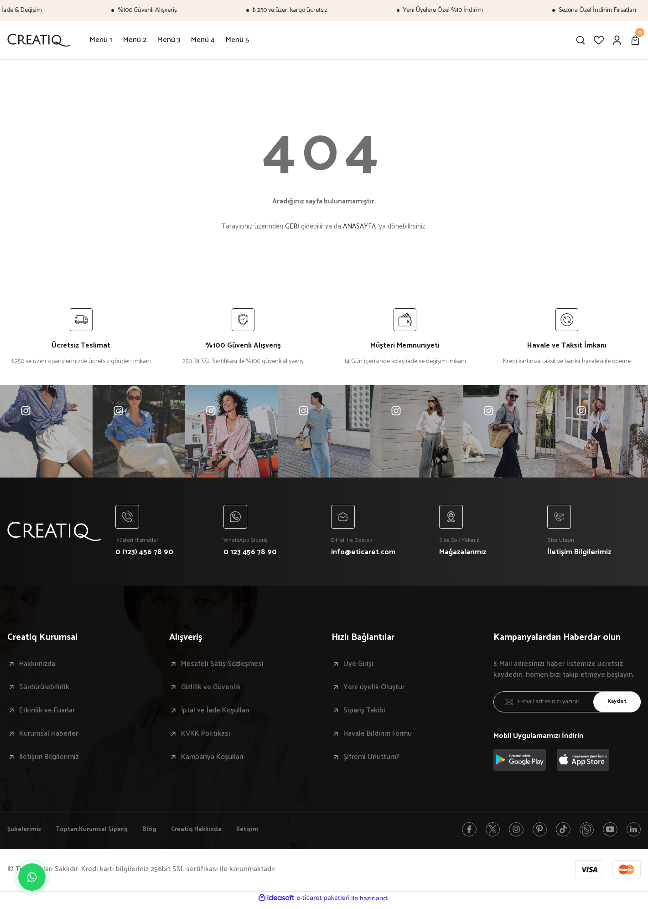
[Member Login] (617, 40)
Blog (163, 832)
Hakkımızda (37, 666)
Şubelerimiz (26, 832)
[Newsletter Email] (567, 704)
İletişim (270, 832)
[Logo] (38, 40)
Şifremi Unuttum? (371, 759)
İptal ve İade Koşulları (215, 712)
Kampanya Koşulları (212, 759)
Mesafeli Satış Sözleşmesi (222, 666)
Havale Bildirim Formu (377, 736)
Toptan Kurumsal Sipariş (100, 832)
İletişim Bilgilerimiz (49, 759)
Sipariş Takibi (364, 712)
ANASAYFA (359, 226)
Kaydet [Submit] (614, 704)
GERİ (292, 226)
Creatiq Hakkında (215, 832)
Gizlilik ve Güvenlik (211, 689)
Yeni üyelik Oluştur (373, 689)
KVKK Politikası (205, 736)
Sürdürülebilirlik (44, 689)
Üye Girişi (358, 666)
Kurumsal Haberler (48, 736)
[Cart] (635, 40)
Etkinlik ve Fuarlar (47, 712)
